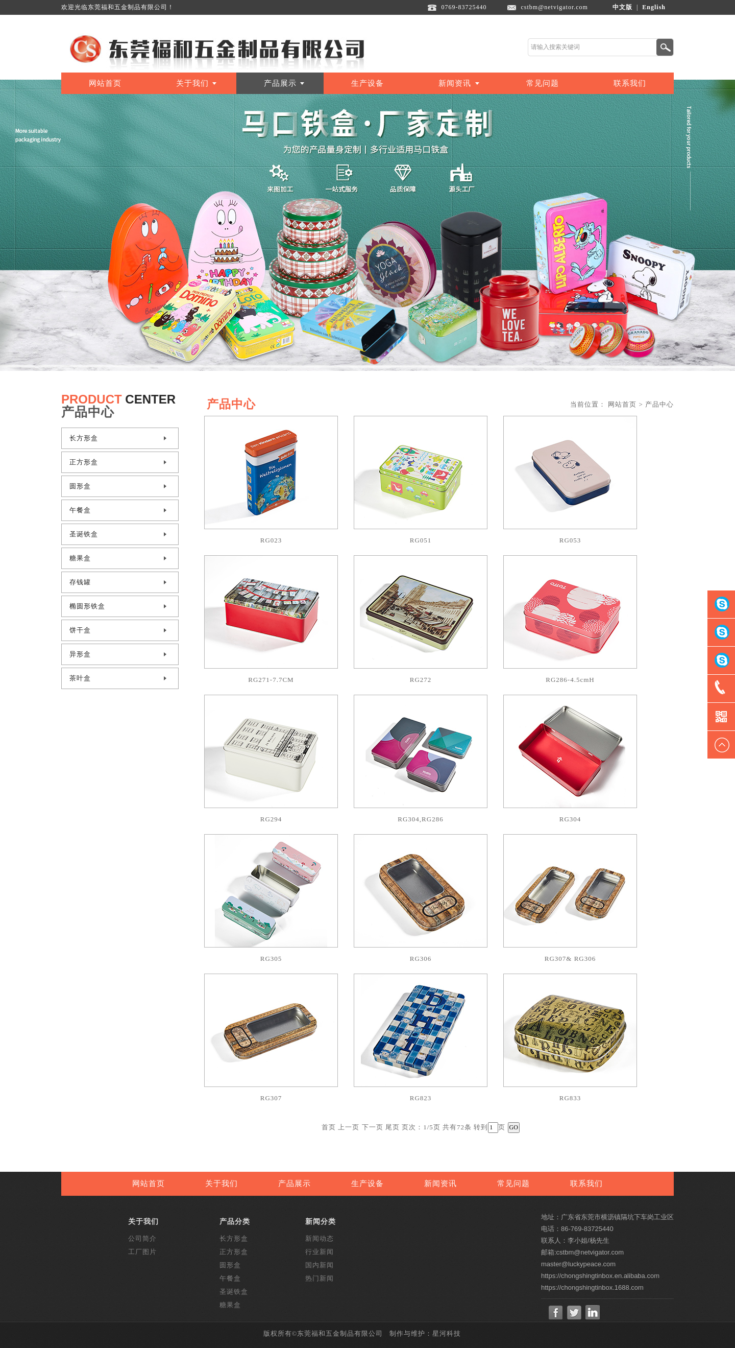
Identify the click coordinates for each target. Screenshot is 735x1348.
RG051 (421, 540)
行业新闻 (319, 1252)
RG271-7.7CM (270, 679)
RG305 (271, 958)
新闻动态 (319, 1238)
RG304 (570, 819)
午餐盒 (80, 510)
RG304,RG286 (420, 819)
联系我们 (630, 83)
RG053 (570, 540)
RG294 (271, 819)
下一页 (372, 1127)
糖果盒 (80, 558)
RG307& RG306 (570, 958)
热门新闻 (319, 1278)
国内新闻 (319, 1265)
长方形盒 (83, 438)
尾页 (392, 1127)
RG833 (570, 1098)
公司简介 (142, 1238)
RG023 (271, 540)
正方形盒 (83, 462)
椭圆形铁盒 (87, 606)
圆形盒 (80, 486)
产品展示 (280, 83)
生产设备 (367, 83)
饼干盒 (80, 630)
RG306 (421, 958)
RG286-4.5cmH (570, 679)
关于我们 (192, 83)
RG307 (271, 1098)
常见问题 (542, 83)
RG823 (421, 1098)
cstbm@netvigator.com (554, 7)
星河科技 (446, 1333)
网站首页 (105, 83)
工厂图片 (142, 1252)
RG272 (421, 679)
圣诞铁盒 (83, 534)
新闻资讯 (454, 83)
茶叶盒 (80, 678)
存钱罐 (80, 582)
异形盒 (80, 654)
